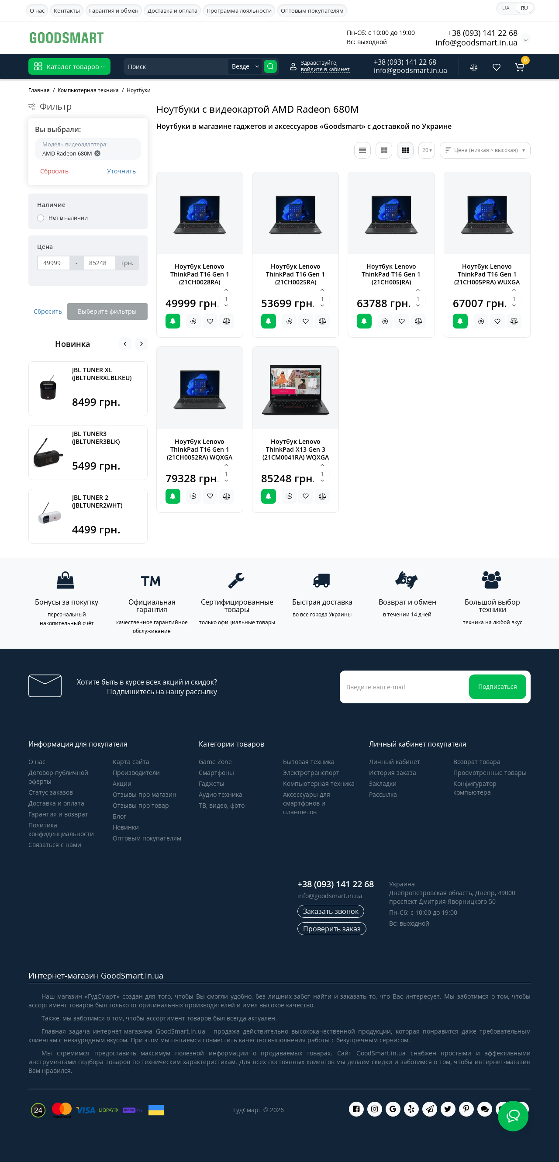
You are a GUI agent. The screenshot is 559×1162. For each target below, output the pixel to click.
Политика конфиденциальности (61, 829)
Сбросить (54, 171)
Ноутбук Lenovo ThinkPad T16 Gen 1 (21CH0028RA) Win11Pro (199, 278)
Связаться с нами (54, 844)
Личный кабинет (394, 761)
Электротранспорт (311, 772)
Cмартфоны (216, 772)
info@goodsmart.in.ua (476, 42)
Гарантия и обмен (113, 10)
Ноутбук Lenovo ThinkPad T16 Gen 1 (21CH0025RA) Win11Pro (295, 278)
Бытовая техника (309, 761)
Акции (122, 783)
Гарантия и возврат (58, 814)
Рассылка (383, 794)
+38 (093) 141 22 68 (483, 33)
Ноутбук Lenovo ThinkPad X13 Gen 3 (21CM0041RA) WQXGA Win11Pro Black (295, 453)
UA (506, 8)
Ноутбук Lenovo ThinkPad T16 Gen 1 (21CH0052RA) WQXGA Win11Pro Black (199, 453)
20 (425, 150)
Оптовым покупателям (312, 10)
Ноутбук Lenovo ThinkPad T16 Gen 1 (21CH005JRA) (391, 274)
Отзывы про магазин (144, 794)
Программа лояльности (239, 10)
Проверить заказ (332, 929)
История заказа (392, 772)
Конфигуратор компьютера (475, 787)
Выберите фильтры (107, 311)
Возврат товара (476, 761)
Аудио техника (220, 794)
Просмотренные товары (490, 772)
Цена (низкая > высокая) (486, 150)
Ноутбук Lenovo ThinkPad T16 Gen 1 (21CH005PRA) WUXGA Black (487, 278)
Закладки (383, 783)
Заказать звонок (331, 911)
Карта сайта (131, 761)
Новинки (126, 827)
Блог (119, 816)
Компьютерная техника (319, 783)
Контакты (67, 10)
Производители (136, 772)
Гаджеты (211, 783)
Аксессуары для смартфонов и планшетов (306, 803)
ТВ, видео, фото (222, 805)
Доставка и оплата (172, 10)
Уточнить (121, 171)
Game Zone (215, 761)
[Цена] (53, 263)
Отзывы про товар (141, 805)
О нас (37, 10)
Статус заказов (50, 792)
